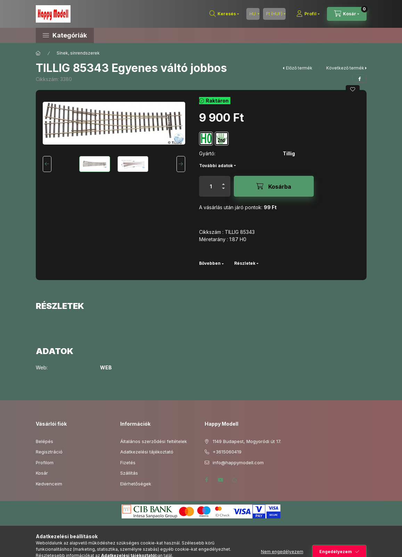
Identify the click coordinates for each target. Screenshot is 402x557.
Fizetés (128, 462)
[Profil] (308, 14)
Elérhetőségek (135, 483)
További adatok (216, 165)
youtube (221, 480)
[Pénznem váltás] (274, 14)
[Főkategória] (38, 53)
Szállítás (129, 473)
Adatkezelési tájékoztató (146, 451)
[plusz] (223, 181)
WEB (106, 367)
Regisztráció (49, 451)
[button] (95, 35)
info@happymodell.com (238, 462)
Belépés (44, 441)
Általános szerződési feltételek (153, 441)
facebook (207, 480)
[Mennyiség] (211, 186)
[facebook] (360, 79)
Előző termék (299, 68)
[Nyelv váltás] (253, 14)
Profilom (45, 462)
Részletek (244, 263)
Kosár (42, 473)
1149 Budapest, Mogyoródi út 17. (247, 441)
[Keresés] (224, 14)
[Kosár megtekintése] (347, 14)
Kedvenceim (49, 483)
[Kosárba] (274, 186)
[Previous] (47, 164)
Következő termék (345, 68)
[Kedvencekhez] (353, 89)
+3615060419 (227, 451)
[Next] (181, 164)
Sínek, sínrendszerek (78, 53)
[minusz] (223, 191)
